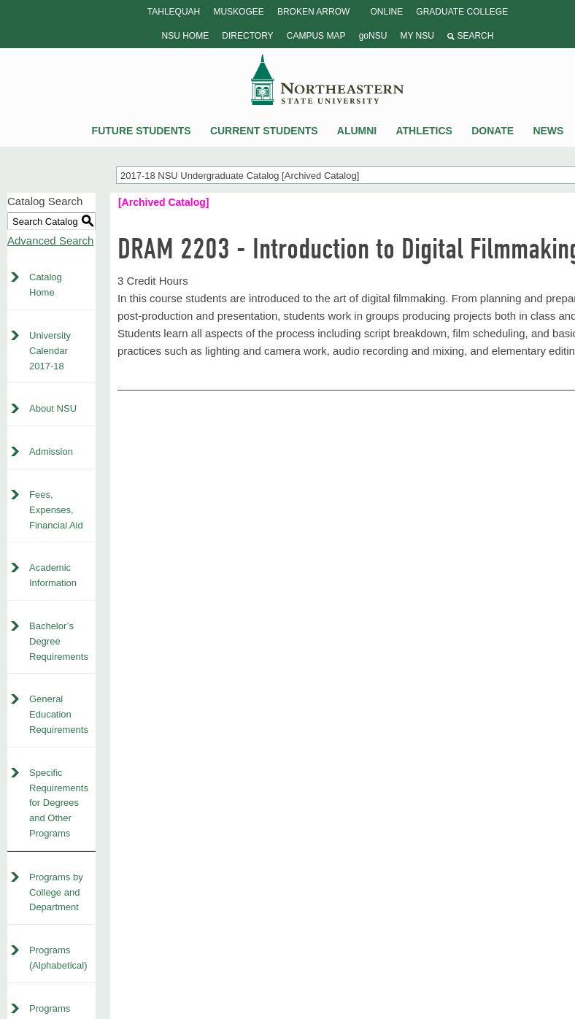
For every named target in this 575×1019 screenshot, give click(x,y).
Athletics (423, 130)
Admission (51, 451)
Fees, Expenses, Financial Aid (56, 510)
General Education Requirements (58, 714)
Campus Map (316, 36)
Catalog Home (45, 285)
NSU (327, 79)
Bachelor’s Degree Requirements (58, 641)
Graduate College (462, 12)
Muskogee (238, 12)
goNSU (373, 36)
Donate (492, 130)
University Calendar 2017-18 (50, 351)
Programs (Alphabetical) (58, 958)
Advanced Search (50, 240)
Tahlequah (173, 12)
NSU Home (185, 36)
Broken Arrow (313, 12)
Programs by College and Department (56, 892)
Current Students (264, 130)
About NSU (53, 408)
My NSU (416, 36)
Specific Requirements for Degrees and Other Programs (58, 803)
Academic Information (53, 575)
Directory (247, 36)
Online (386, 12)
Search (470, 36)
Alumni (357, 130)
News (548, 130)
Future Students (141, 130)
